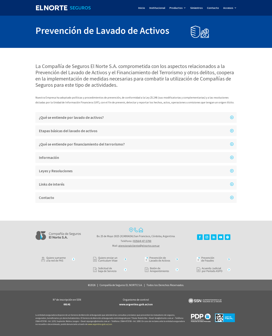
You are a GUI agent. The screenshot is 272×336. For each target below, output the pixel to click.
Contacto (213, 8)
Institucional (157, 8)
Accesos (228, 8)
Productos (175, 8)
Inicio (141, 8)
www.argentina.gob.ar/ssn (100, 324)
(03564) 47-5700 (142, 241)
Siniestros (196, 8)
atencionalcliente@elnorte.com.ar (139, 245)
